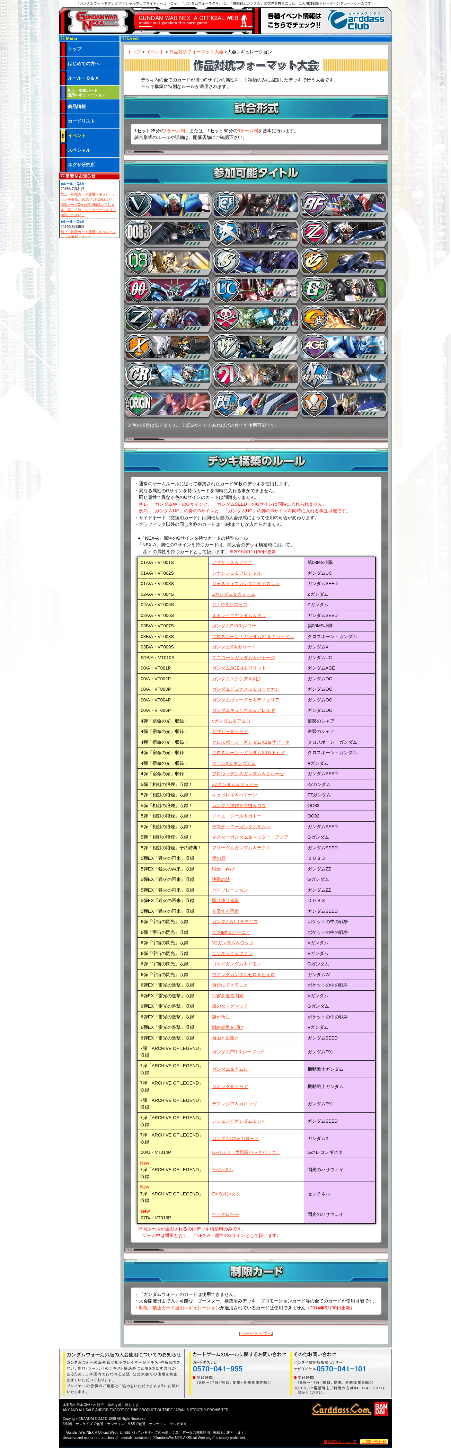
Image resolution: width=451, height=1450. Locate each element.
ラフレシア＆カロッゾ (234, 1103)
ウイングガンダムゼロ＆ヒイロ (243, 974)
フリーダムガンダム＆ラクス (241, 847)
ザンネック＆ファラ (232, 953)
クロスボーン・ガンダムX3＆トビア (248, 752)
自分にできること (230, 985)
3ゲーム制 (248, 130)
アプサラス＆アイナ (232, 562)
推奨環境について (340, 1441)
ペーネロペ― (225, 1214)
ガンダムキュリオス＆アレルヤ (243, 710)
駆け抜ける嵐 (225, 900)
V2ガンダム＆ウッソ (233, 942)
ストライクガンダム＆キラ (239, 615)
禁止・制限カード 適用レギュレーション (86, 92)
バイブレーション (230, 890)
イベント (154, 51)
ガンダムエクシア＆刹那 (237, 678)
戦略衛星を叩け (228, 1027)
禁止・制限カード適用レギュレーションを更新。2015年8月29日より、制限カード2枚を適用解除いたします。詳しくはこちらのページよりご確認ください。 (88, 204)
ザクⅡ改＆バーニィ (231, 932)
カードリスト (81, 121)
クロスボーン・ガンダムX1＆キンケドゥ (253, 636)
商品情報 (77, 106)
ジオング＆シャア (230, 1086)
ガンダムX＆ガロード (234, 646)
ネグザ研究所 (81, 164)
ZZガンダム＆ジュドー (235, 784)
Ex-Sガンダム (226, 1193)
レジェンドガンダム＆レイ (239, 1121)
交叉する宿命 (225, 911)
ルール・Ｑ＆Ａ (83, 78)
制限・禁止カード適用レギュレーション (179, 1307)
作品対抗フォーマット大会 (196, 51)
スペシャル (79, 150)
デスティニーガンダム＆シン (241, 826)
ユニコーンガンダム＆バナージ (243, 657)
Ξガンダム (222, 1169)
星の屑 (219, 858)
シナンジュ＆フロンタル (237, 573)
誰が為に (221, 1016)
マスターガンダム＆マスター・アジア (250, 837)
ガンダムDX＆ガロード (235, 1138)
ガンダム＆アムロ (230, 1069)
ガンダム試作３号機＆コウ (239, 805)
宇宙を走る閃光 (228, 995)
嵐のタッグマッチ (230, 1006)
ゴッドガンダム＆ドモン (237, 963)
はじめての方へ (83, 63)
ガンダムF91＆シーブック (238, 1051)
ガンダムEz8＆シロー (234, 625)
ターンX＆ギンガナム (234, 763)
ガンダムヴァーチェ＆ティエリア (246, 699)
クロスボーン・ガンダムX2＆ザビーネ (251, 742)
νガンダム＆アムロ (231, 721)
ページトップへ (256, 1333)
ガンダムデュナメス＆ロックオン (246, 689)
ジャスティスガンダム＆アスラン (246, 583)
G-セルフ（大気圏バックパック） (246, 1152)
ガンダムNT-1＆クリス (235, 921)
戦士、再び (223, 869)
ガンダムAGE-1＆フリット (239, 668)
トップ (134, 51)
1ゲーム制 (175, 130)
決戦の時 (221, 879)
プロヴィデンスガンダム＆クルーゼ (248, 773)
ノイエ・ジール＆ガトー (237, 816)
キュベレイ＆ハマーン (234, 794)
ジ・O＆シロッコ (229, 604)
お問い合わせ (374, 1441)
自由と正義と (225, 1038)
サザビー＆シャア (230, 731)
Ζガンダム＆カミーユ (233, 594)
